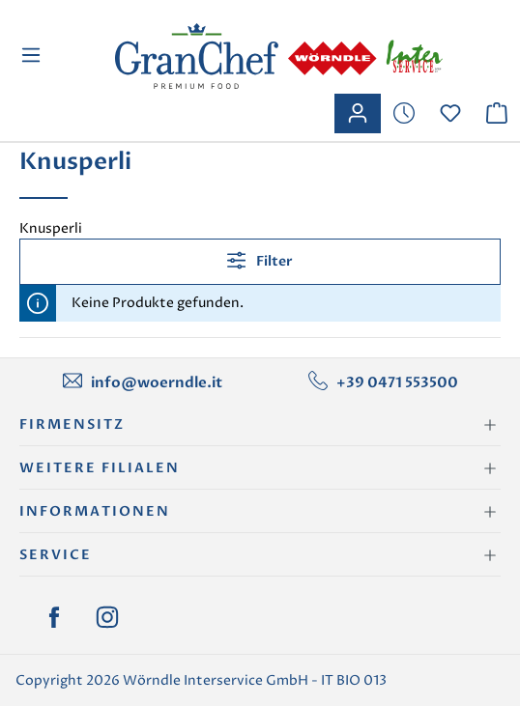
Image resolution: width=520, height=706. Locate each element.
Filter (260, 260)
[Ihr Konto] (357, 113)
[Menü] (33, 55)
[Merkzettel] (404, 113)
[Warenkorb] (497, 113)
